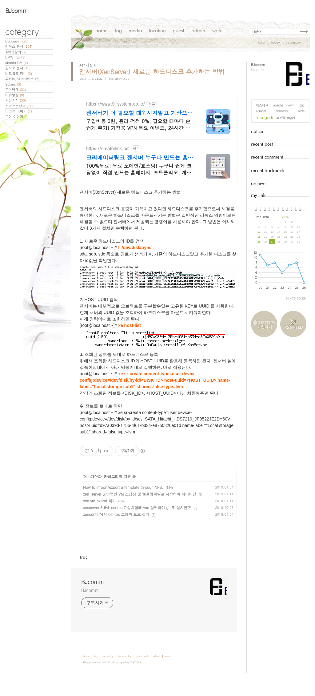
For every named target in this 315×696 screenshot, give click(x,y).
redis (301, 111)
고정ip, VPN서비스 (22, 78)
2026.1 (287, 217)
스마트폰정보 (19, 105)
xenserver (282, 111)
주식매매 (15, 89)
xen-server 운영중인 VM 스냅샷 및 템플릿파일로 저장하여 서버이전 (139, 512)
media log (108, 674)
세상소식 (15, 100)
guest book (142, 674)
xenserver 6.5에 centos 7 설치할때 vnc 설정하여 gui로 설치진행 (137, 526)
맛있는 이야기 (18, 111)
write (168, 674)
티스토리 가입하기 (265, 324)
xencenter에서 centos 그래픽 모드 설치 (116, 532)
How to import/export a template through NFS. (123, 505)
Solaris (13, 84)
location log (125, 674)
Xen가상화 (15, 52)
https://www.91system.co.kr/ (115, 122)
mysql (291, 117)
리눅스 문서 (18, 46)
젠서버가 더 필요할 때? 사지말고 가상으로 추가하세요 (139, 131)
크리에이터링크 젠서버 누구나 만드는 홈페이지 (139, 176)
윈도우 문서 (17, 68)
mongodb (265, 117)
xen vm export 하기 (99, 519)
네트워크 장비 (18, 73)
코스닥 (280, 117)
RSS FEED (293, 324)
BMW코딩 (15, 57)
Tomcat (261, 111)
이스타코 (262, 105)
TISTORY (135, 680)
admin (156, 674)
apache (278, 105)
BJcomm (16, 10)
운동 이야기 (17, 116)
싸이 (291, 105)
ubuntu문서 (16, 62)
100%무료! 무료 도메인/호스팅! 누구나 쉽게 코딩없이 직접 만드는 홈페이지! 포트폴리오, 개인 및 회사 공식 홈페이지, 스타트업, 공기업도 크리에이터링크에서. (139, 188)
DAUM (110, 680)
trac (301, 105)
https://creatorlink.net (108, 167)
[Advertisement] (158, 99)
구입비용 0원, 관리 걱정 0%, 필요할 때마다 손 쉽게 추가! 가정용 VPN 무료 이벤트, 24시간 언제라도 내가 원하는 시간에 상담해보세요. (138, 143)
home (86, 674)
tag (96, 674)
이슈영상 (14, 95)
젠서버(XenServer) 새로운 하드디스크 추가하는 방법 (152, 71)
